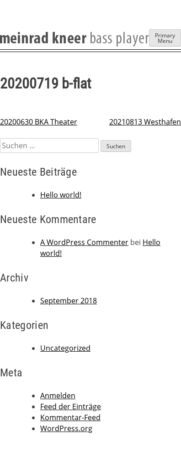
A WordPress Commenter (84, 242)
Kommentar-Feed (70, 417)
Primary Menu (165, 38)
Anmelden (57, 396)
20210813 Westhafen (145, 122)
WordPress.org (66, 428)
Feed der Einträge (70, 406)
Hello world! (60, 195)
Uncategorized (65, 348)
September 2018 (68, 301)
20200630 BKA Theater (38, 122)
